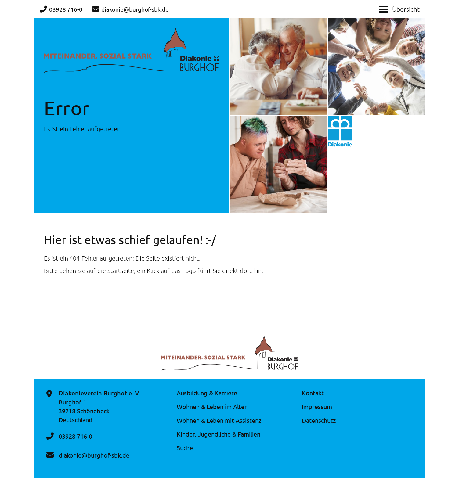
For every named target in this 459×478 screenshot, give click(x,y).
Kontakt (313, 393)
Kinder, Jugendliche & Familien (218, 434)
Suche (185, 447)
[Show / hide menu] (383, 8)
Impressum (317, 406)
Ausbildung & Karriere (207, 393)
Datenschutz (319, 420)
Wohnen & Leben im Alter (212, 406)
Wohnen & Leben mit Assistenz (219, 420)
